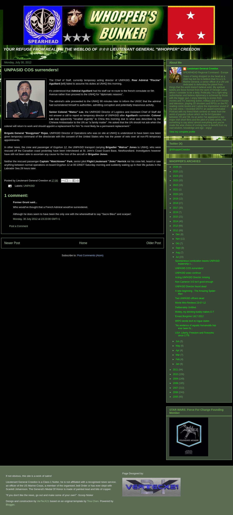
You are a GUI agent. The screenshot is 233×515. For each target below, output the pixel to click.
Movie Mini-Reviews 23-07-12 (190, 302)
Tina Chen (93, 501)
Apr (178, 350)
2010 (176, 374)
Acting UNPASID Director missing (192, 277)
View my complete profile (182, 131)
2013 (176, 225)
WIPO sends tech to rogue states (192, 321)
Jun (178, 341)
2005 (176, 396)
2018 (176, 203)
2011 (176, 369)
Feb (178, 359)
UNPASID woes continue (188, 273)
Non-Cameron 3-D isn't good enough (194, 281)
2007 (176, 387)
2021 (176, 189)
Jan (178, 364)
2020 (176, 194)
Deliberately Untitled (185, 307)
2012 (176, 230)
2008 (176, 383)
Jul (177, 257)
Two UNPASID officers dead (189, 298)
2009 (176, 378)
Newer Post (12, 243)
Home (83, 243)
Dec (178, 234)
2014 (176, 221)
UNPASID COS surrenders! (31, 69)
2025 (176, 171)
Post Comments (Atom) (90, 255)
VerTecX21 (43, 501)
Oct (178, 243)
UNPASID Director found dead (190, 286)
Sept (178, 248)
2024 (176, 176)
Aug (178, 252)
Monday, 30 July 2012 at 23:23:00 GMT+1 (36, 218)
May (178, 345)
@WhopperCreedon (179, 149)
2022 (176, 185)
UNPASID (29, 185)
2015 (176, 216)
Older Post (153, 243)
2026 (176, 167)
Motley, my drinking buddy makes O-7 (194, 312)
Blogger (10, 504)
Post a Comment (18, 226)
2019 (176, 198)
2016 (176, 212)
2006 (176, 392)
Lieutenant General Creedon (202, 68)
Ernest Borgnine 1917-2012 (189, 316)
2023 (176, 180)
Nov (178, 238)
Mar (178, 355)
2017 (176, 207)
